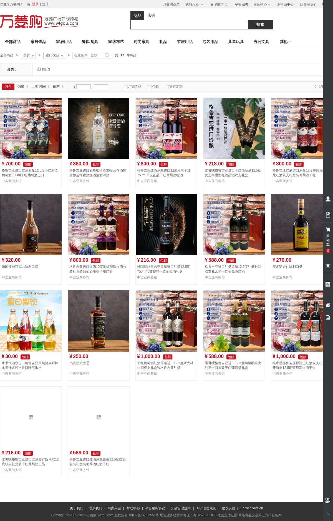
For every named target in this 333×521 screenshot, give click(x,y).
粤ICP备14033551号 (144, 515)
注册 (45, 4)
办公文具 (261, 41)
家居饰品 (38, 41)
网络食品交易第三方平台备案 (260, 515)
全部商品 (13, 41)
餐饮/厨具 (90, 41)
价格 (58, 86)
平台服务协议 (155, 508)
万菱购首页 (171, 4)
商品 (137, 15)
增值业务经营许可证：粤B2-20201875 (188, 515)
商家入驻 (114, 508)
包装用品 (210, 41)
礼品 (163, 41)
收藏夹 (241, 4)
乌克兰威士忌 (79, 363)
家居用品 (64, 41)
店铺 (151, 15)
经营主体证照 (228, 515)
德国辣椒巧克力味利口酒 (20, 267)
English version (252, 508)
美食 (29, 55)
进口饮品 (55, 55)
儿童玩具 (236, 41)
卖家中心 (262, 4)
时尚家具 (141, 41)
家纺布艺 (116, 41)
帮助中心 (285, 4)
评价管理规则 (206, 508)
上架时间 (40, 86)
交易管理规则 (181, 508)
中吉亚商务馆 (12, 181)
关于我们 (76, 508)
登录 (35, 4)
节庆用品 (185, 41)
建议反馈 (228, 508)
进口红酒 (43, 69)
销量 (23, 86)
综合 (8, 86)
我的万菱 (194, 4)
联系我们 (95, 508)
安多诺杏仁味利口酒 (287, 267)
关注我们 (308, 4)
